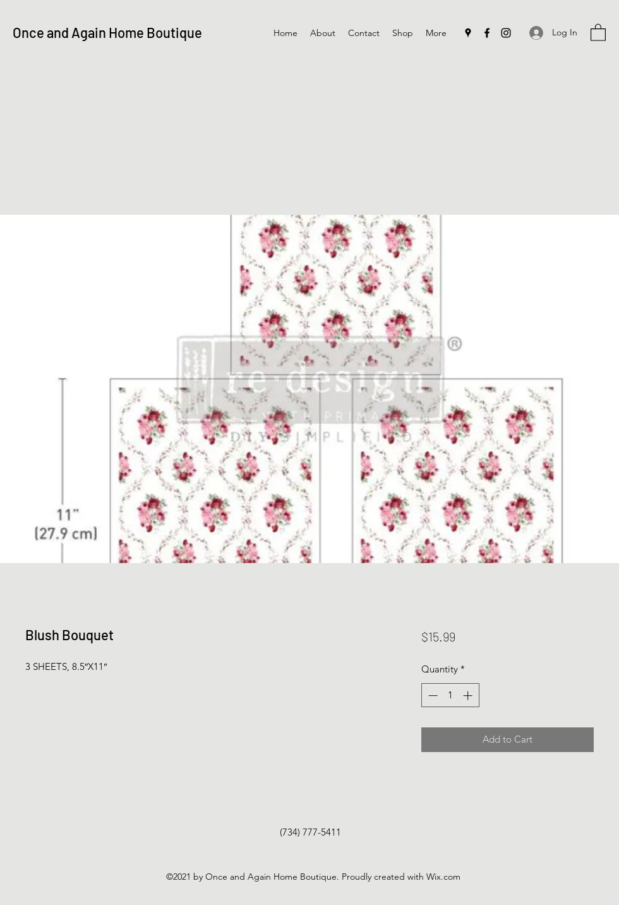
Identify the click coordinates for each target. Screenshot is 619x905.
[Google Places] (468, 33)
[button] (598, 32)
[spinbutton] (450, 695)
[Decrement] (431, 695)
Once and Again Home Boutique (107, 32)
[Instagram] (506, 33)
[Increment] (469, 695)
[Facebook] (487, 33)
